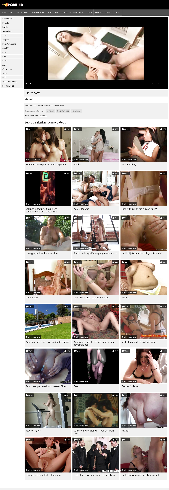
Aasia (4, 35)
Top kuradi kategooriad (72, 12)
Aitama (117, 12)
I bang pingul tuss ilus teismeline (42, 253)
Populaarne (53, 12)
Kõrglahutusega (8, 19)
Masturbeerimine (9, 82)
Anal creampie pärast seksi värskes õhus (46, 386)
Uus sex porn (23, 12)
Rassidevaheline (9, 44)
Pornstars (6, 23)
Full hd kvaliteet (103, 12)
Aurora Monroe (81, 209)
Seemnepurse (8, 86)
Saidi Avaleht (7, 12)
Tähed (89, 12)
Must (4, 52)
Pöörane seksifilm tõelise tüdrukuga (43, 475)
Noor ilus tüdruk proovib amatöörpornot (46, 164)
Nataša (77, 164)
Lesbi (4, 61)
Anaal (4, 65)
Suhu (4, 73)
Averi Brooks (32, 297)
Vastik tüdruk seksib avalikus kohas (139, 342)
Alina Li (125, 297)
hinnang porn (38, 12)
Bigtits (5, 27)
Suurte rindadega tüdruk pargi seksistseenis (95, 253)
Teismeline (6, 31)
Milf (4, 77)
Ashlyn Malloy (129, 164)
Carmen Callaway (130, 386)
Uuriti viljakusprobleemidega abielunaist (142, 253)
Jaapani (5, 40)
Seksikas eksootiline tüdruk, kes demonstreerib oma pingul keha (41, 210)
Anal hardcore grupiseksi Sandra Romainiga (47, 342)
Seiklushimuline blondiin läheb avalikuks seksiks (94, 432)
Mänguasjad (7, 69)
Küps (4, 56)
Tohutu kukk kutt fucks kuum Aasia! (139, 209)
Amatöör (6, 48)
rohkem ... (43, 115)
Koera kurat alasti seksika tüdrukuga (92, 297)
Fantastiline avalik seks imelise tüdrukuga (94, 475)
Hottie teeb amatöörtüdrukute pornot (140, 475)
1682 (31, 99)
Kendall (125, 430)
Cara (76, 386)
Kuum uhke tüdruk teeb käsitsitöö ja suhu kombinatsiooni (94, 343)
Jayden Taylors (33, 430)
